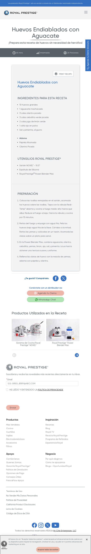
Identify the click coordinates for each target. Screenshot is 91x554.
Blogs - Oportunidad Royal (59, 466)
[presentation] (26, 397)
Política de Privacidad (16, 500)
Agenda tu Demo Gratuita (88, 55)
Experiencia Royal (54, 443)
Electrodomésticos (15, 439)
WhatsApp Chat (45, 299)
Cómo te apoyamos (55, 462)
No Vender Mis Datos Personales (22, 495)
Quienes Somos (13, 462)
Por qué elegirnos (54, 459)
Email (9, 379)
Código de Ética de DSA (18, 513)
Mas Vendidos (13, 425)
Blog (48, 428)
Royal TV (50, 432)
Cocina (9, 428)
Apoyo (10, 454)
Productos (12, 420)
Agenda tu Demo (45, 293)
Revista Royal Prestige (56, 435)
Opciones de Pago (15, 473)
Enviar (13, 407)
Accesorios (11, 443)
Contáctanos (12, 459)
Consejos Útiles (13, 477)
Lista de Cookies (14, 509)
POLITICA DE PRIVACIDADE (50, 390)
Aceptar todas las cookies (48, 551)
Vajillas (9, 435)
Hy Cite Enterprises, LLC (64, 530)
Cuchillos (10, 432)
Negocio (51, 454)
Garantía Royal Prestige (18, 466)
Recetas (50, 425)
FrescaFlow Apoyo (15, 480)
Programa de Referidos (57, 439)
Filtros (9, 446)
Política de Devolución (17, 469)
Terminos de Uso (14, 491)
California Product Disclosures (20, 504)
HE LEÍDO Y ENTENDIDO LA (23, 389)
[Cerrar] (87, 541)
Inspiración (52, 420)
